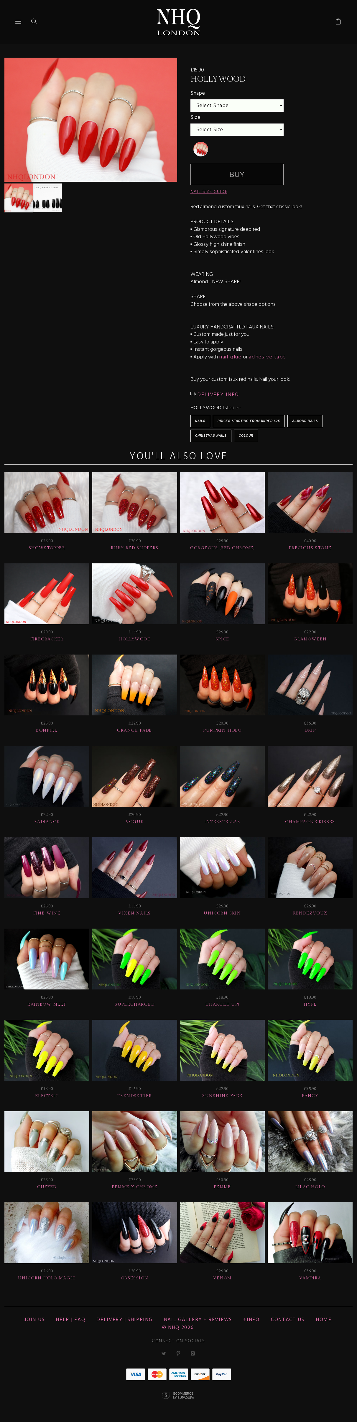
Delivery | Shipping (124, 1320)
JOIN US (34, 1320)
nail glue (230, 357)
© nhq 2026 (178, 1328)
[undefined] (200, 149)
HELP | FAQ (70, 1320)
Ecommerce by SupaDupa (183, 1395)
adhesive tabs (267, 357)
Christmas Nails (211, 435)
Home (324, 1320)
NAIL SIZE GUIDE (209, 191)
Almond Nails (305, 421)
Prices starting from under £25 (249, 421)
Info (253, 1320)
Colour (246, 435)
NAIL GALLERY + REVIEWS (198, 1320)
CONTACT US (288, 1320)
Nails (200, 421)
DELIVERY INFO (217, 394)
